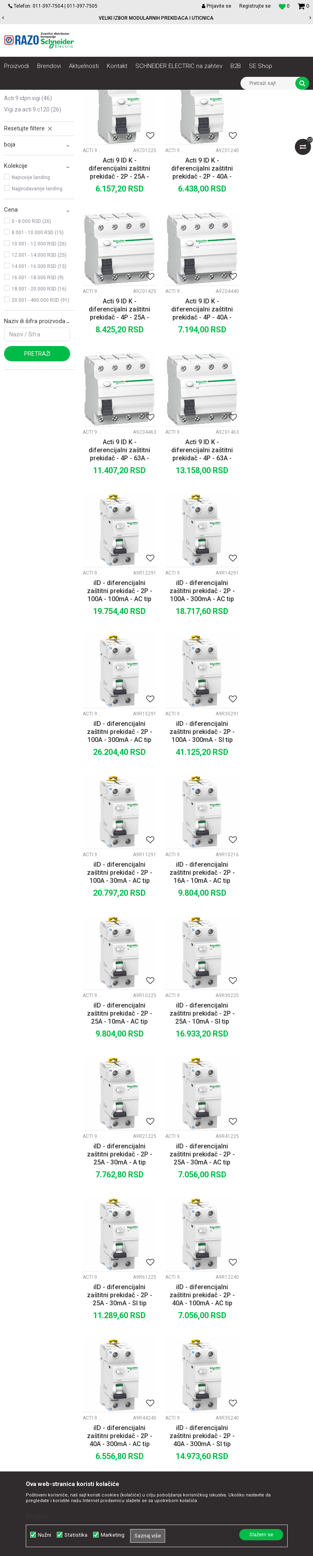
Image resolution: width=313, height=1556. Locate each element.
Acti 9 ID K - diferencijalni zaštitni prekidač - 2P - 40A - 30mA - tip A (195, 254)
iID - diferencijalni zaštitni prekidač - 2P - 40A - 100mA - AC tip (274, 936)
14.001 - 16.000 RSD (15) (39, 356)
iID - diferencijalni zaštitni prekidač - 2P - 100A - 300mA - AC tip (195, 527)
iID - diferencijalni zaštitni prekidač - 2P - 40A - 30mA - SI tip (117, 1209)
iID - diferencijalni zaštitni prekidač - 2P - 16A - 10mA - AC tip (274, 663)
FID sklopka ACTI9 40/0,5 (195, 1205)
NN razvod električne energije (92, 96)
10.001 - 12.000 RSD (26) (39, 333)
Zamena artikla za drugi (203, 1375)
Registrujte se (255, 6)
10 (211, 1257)
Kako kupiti (186, 1339)
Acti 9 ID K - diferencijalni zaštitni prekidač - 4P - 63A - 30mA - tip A (274, 391)
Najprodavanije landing (37, 278)
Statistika (75, 1535)
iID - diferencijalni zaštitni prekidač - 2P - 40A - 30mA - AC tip (274, 1073)
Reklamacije (188, 1384)
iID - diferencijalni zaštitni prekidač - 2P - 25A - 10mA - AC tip (117, 800)
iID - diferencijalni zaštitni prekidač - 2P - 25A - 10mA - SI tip (195, 800)
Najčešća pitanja (193, 1401)
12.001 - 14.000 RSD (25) (39, 345)
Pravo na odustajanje (199, 1410)
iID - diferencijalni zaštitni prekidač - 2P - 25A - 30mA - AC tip (117, 936)
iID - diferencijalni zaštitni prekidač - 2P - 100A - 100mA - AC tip (117, 527)
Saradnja (97, 1330)
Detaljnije (37, 1516)
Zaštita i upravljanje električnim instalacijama (183, 96)
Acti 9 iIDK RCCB (26, 154)
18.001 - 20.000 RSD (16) (39, 378)
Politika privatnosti (196, 1330)
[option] (156, 18)
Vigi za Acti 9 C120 (32, 199)
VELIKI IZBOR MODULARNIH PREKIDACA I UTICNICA (156, 18)
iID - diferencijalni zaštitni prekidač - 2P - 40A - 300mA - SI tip (195, 1073)
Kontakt (96, 1339)
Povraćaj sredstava (197, 1392)
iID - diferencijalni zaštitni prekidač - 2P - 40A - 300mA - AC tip (117, 1073)
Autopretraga (163, 123)
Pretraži (37, 443)
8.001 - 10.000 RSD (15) (38, 322)
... (194, 1257)
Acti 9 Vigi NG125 (30, 176)
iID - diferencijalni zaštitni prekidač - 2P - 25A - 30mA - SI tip (195, 936)
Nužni (44, 1535)
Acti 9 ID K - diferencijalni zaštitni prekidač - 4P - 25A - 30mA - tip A (274, 254)
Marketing (112, 1535)
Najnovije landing (31, 267)
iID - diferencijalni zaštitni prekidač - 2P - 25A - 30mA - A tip (274, 800)
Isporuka (184, 1366)
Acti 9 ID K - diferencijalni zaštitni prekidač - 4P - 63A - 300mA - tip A (195, 391)
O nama (96, 1322)
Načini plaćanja (192, 1348)
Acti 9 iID (20, 143)
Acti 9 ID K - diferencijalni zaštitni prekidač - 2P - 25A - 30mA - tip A (117, 254)
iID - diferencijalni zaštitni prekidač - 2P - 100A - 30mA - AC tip (195, 663)
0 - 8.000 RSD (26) (31, 311)
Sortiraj (198, 123)
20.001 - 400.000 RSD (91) (40, 390)
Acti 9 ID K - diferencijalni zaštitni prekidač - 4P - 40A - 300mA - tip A (117, 391)
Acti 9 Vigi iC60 (28, 165)
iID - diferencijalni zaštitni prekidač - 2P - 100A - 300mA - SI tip (117, 663)
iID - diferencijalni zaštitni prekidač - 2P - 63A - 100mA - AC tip (274, 1209)
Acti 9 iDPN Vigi (28, 188)
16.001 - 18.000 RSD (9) (38, 367)
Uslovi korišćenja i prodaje (205, 1322)
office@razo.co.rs (34, 1402)
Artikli (45, 96)
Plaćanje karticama (197, 1357)
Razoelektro (17, 96)
